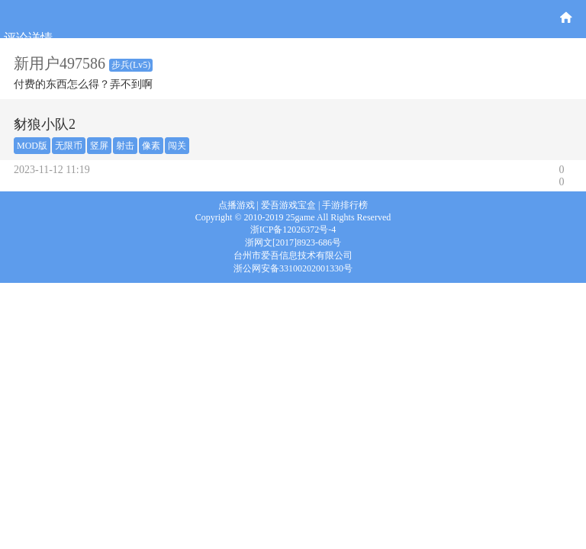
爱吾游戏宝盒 (288, 205)
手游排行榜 (345, 205)
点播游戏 (236, 205)
